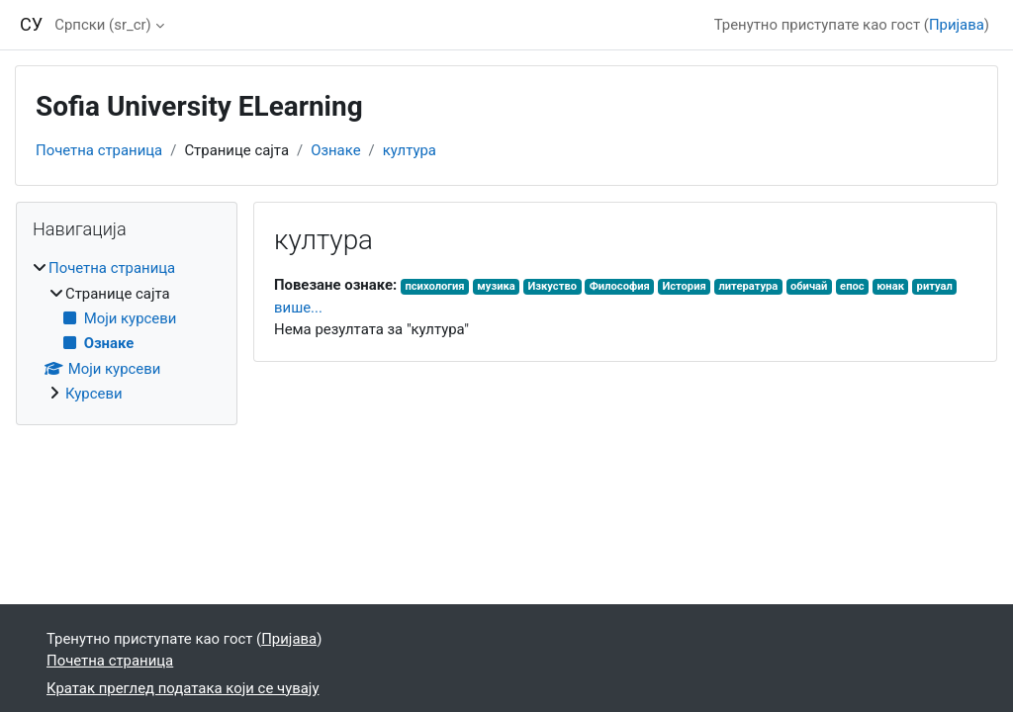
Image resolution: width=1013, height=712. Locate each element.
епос (852, 286)
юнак (890, 286)
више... (298, 307)
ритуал (935, 286)
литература (748, 286)
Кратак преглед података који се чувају (182, 688)
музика (496, 286)
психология (434, 286)
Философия (620, 286)
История (683, 286)
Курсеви (94, 393)
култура (409, 150)
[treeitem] (127, 330)
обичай (808, 286)
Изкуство (552, 286)
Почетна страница (99, 150)
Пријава (956, 25)
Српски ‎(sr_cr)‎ (102, 25)
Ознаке (335, 150)
